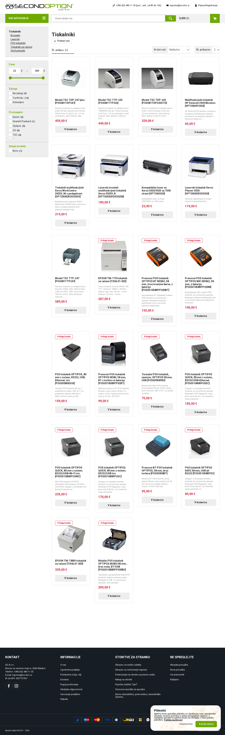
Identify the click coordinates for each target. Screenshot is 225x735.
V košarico (70, 129)
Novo (17, 150)
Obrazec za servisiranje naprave (131, 670)
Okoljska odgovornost (71, 689)
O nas (63, 665)
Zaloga (13, 88)
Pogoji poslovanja (69, 684)
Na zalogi (20, 93)
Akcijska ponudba (179, 665)
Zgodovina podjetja (70, 670)
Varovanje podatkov (70, 694)
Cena (12, 64)
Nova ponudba (177, 670)
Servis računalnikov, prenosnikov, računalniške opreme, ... (137, 695)
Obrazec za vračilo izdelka (128, 665)
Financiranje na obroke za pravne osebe (135, 674)
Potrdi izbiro (206, 724)
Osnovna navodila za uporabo (130, 689)
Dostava (64, 679)
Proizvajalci (16, 112)
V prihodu (21, 97)
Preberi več (62, 40)
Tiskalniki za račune (21, 47)
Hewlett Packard (24, 121)
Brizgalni (15, 35)
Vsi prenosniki (177, 674)
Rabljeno (174, 679)
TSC (17, 134)
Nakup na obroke (123, 679)
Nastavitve (186, 724)
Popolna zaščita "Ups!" (126, 684)
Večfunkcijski (18, 50)
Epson (18, 117)
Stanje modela (17, 146)
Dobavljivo (18, 102)
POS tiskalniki (18, 43)
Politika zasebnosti (173, 720)
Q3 (16, 130)
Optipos (19, 125)
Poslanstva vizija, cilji (70, 674)
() (199, 18)
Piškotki (64, 699)
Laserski (15, 39)
